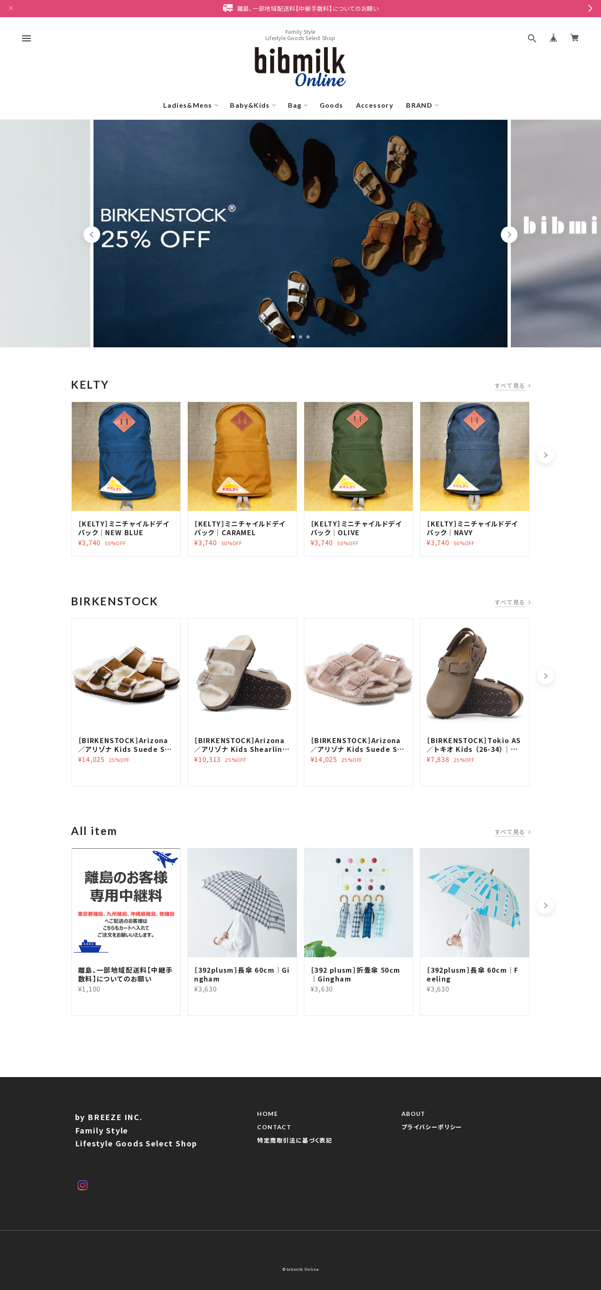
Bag (295, 105)
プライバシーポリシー (432, 1127)
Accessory (375, 105)
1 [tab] (293, 337)
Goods (331, 105)
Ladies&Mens (187, 105)
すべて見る (510, 385)
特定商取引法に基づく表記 (294, 1140)
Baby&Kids (250, 105)
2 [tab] (300, 337)
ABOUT (414, 1113)
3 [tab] (308, 337)
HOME (267, 1113)
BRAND (419, 105)
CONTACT (274, 1127)
